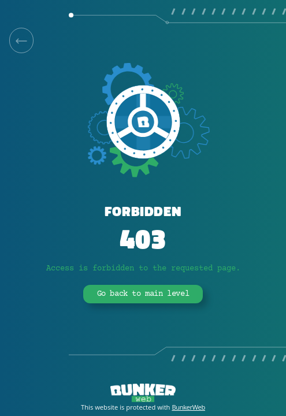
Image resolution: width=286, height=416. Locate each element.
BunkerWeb (188, 407)
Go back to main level (143, 294)
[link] (21, 40)
